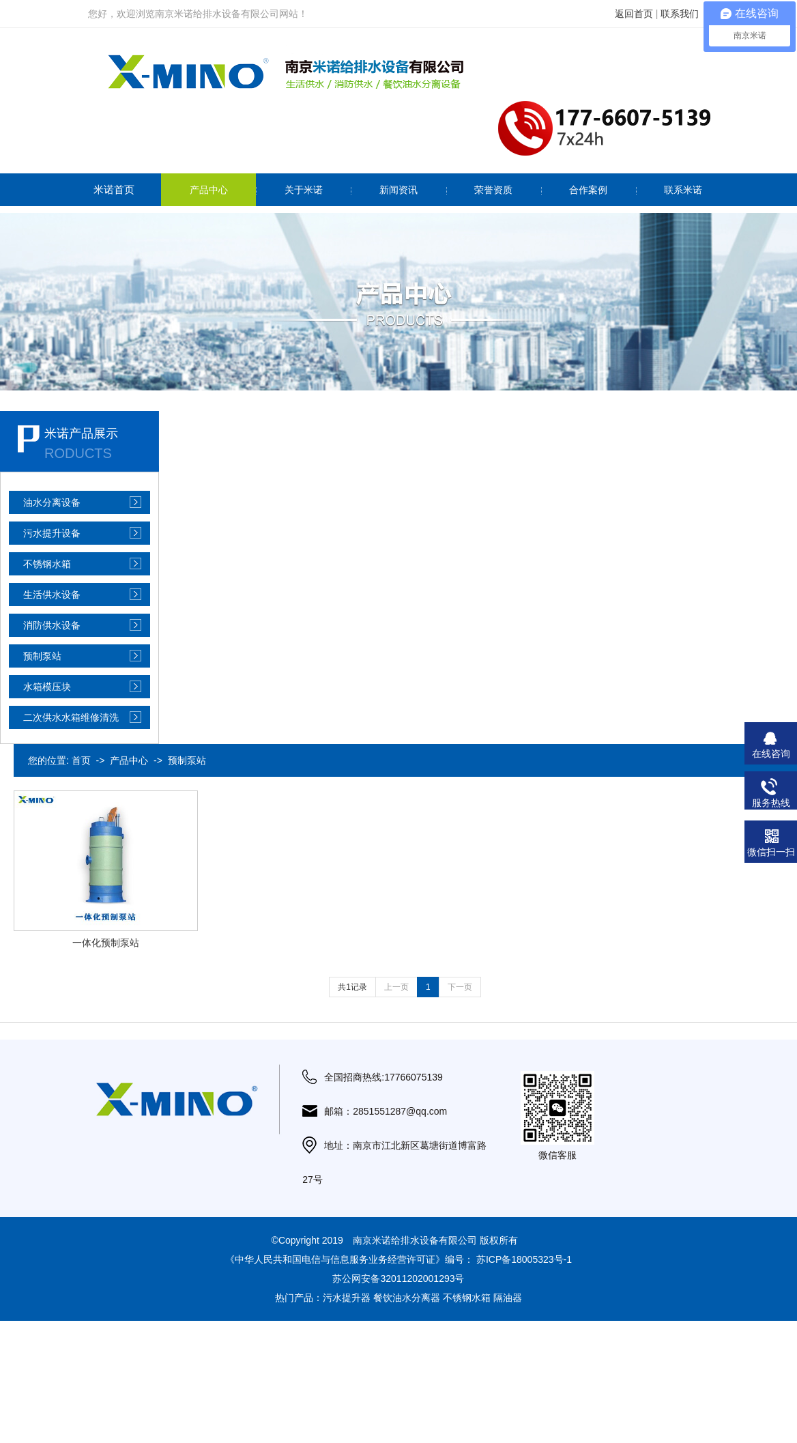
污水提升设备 (52, 533)
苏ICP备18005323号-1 (524, 1259)
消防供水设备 (52, 625)
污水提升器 (347, 1297)
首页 (81, 760)
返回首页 (634, 13)
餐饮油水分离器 (406, 1297)
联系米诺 (683, 189)
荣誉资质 (493, 189)
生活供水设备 (52, 594)
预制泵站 (42, 656)
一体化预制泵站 (105, 942)
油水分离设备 (52, 502)
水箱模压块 (47, 686)
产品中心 (209, 189)
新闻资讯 (398, 189)
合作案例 (588, 189)
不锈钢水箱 (47, 563)
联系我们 (680, 13)
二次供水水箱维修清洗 (71, 717)
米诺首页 (113, 189)
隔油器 (507, 1297)
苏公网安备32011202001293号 (398, 1278)
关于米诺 (304, 189)
